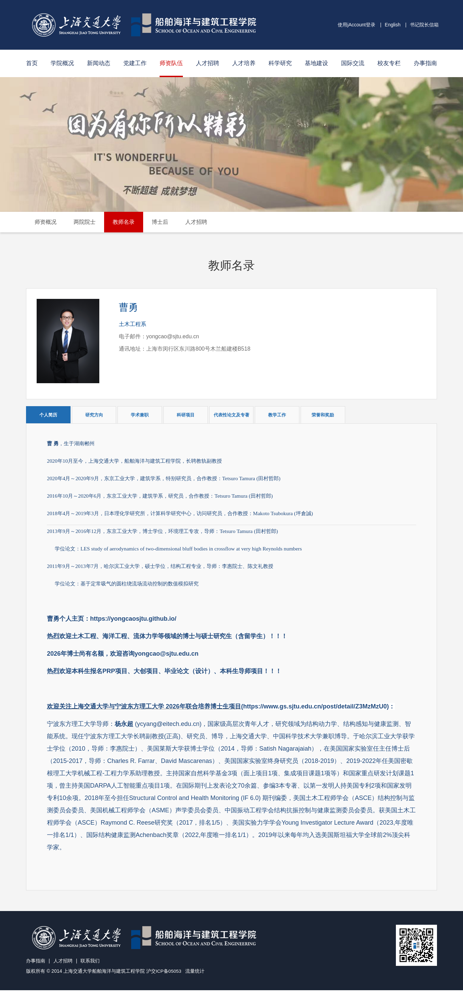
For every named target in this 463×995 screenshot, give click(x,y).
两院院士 (85, 222)
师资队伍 (171, 63)
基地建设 (316, 63)
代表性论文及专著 (231, 414)
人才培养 (243, 63)
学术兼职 (140, 414)
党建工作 (135, 63)
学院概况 (62, 63)
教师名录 (124, 222)
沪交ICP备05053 (164, 976)
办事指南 (425, 63)
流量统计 (195, 976)
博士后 (160, 222)
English (393, 24)
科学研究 (280, 63)
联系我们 (90, 966)
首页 (32, 63)
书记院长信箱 (424, 24)
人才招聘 (207, 63)
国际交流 (352, 63)
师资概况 (46, 222)
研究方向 (94, 414)
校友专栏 (389, 63)
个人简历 (48, 414)
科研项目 (186, 414)
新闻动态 (98, 63)
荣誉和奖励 (323, 414)
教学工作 (277, 414)
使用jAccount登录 (356, 24)
